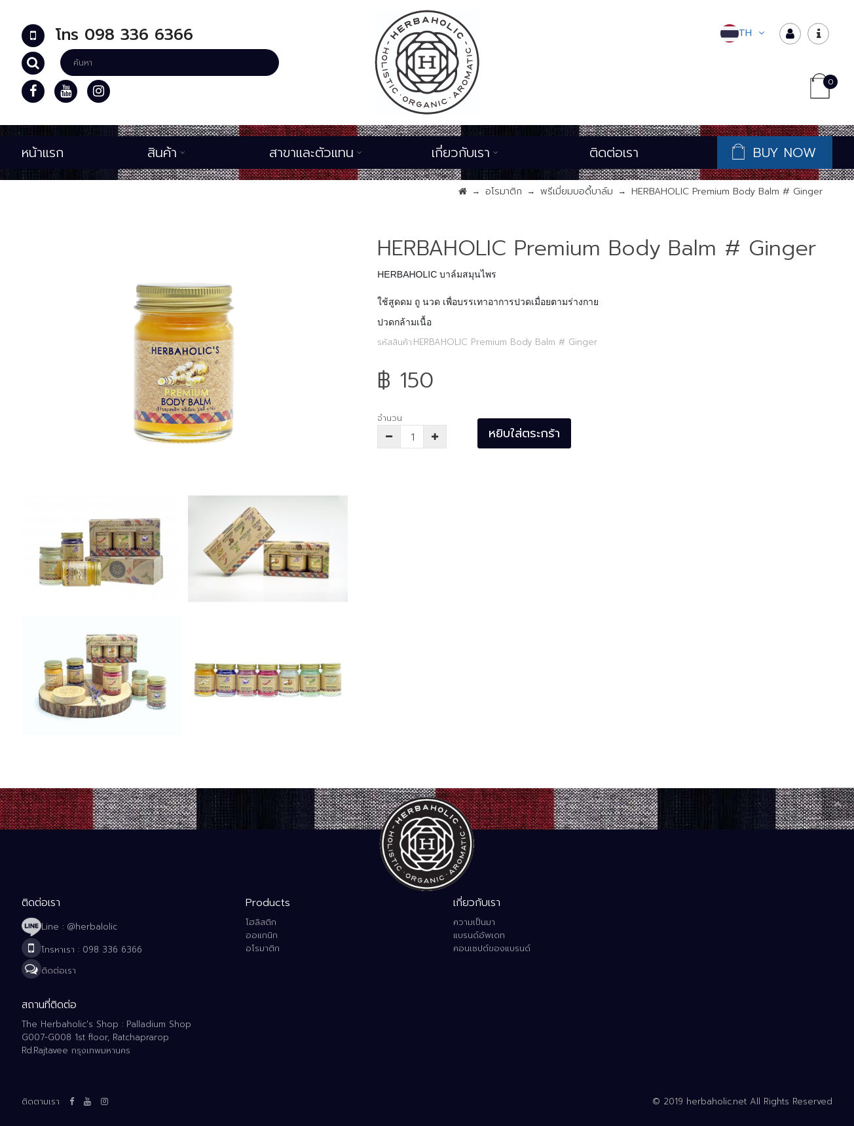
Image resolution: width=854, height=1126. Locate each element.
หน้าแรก (43, 152)
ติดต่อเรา (614, 152)
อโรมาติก (503, 191)
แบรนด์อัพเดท (479, 935)
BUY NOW (776, 152)
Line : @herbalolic (69, 926)
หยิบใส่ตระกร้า (524, 433)
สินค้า (166, 152)
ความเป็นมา (474, 922)
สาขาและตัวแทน (315, 152)
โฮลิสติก (261, 922)
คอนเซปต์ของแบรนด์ (491, 948)
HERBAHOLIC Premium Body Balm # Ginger (727, 191)
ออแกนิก (262, 935)
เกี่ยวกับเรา (465, 152)
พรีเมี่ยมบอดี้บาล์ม (576, 191)
